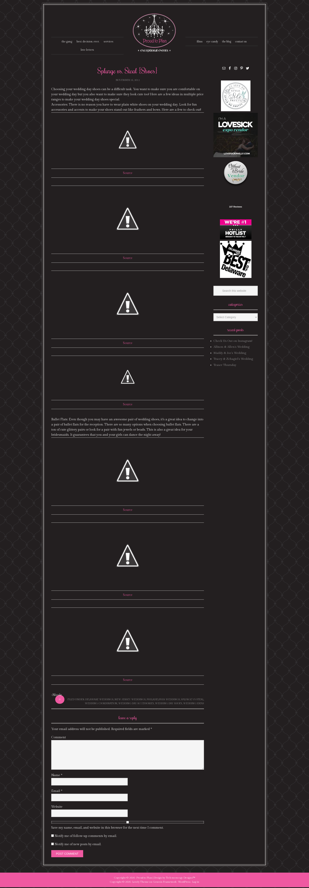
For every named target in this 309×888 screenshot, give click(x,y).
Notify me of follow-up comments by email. (86, 837)
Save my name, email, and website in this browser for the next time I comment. (107, 828)
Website (56, 807)
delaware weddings (99, 700)
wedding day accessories (136, 704)
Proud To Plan (155, 33)
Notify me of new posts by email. (78, 845)
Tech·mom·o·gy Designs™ (180, 878)
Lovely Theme (140, 882)
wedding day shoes (168, 704)
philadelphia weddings (163, 700)
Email (56, 792)
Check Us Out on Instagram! (232, 341)
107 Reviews (235, 207)
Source (127, 174)
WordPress (184, 882)
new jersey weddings (130, 700)
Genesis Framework (164, 882)
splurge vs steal (192, 700)
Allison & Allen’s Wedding (231, 347)
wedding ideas (193, 704)
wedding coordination (101, 704)
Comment (58, 738)
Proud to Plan (144, 878)
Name (56, 776)
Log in (195, 882)
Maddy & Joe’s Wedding (229, 353)
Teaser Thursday (224, 365)
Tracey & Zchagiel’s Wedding (233, 359)
